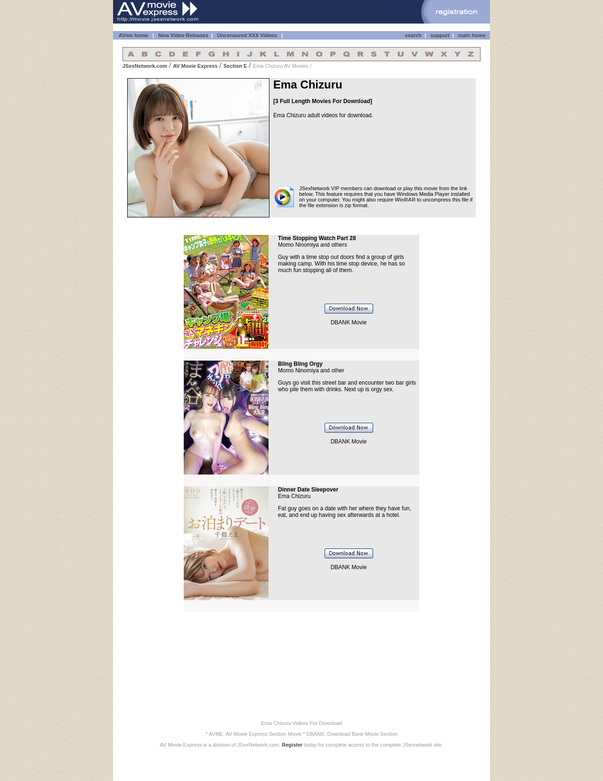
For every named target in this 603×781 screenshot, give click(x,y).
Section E (235, 66)
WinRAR (405, 199)
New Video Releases (183, 35)
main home (472, 35)
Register (292, 745)
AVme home (132, 35)
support (439, 35)
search (413, 35)
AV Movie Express (195, 66)
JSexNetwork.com (144, 66)
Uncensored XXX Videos (248, 35)
